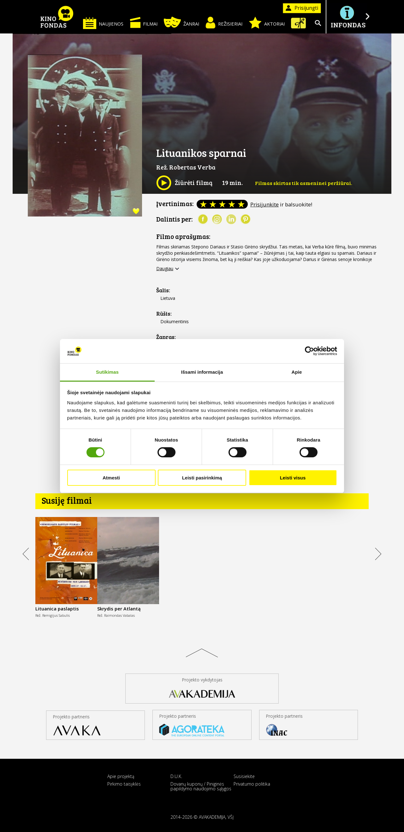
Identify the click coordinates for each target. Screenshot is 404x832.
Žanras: (166, 337)
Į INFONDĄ (347, 16)
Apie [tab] (297, 372)
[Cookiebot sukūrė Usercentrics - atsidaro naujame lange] (309, 351)
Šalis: (163, 290)
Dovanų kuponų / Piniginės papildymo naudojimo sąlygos (200, 786)
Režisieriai (223, 22)
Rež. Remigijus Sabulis (52, 615)
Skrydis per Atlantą (119, 608)
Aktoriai (267, 23)
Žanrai (181, 22)
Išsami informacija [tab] (202, 372)
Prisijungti (302, 8)
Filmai (143, 22)
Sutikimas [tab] (107, 372)
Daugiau (164, 268)
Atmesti (111, 477)
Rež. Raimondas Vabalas (116, 615)
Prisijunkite (264, 204)
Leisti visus (293, 477)
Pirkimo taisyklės (124, 784)
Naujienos (103, 23)
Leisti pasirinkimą (202, 477)
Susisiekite (244, 776)
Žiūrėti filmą (184, 182)
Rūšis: (164, 313)
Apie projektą (120, 776)
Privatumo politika (252, 784)
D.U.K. (176, 776)
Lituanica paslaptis (57, 608)
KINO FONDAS (56, 16)
